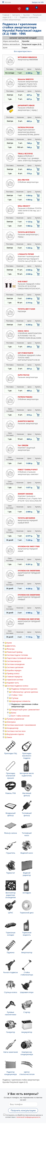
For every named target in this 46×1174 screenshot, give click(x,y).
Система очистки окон (16, 731)
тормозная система (15, 679)
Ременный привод (14, 652)
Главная (5, 15)
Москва (8, 2)
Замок (9, 737)
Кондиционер (12, 728)
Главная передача (14, 676)
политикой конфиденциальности (28, 1117)
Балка (13, 713)
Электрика (11, 722)
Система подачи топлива (17, 655)
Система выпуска (14, 661)
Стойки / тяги (16, 695)
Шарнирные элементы (20, 701)
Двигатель (11, 646)
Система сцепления (15, 667)
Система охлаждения (16, 664)
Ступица (14, 698)
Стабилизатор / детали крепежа (24, 692)
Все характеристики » (23, 51)
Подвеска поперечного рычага (24, 689)
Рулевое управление (15, 719)
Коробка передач (14, 670)
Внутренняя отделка (15, 734)
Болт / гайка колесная (20, 716)
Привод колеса (13, 673)
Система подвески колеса (17, 686)
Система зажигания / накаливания (21, 725)
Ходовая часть (13, 683)
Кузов (9, 643)
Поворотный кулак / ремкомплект (25, 709)
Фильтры (10, 649)
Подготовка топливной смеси (19, 658)
